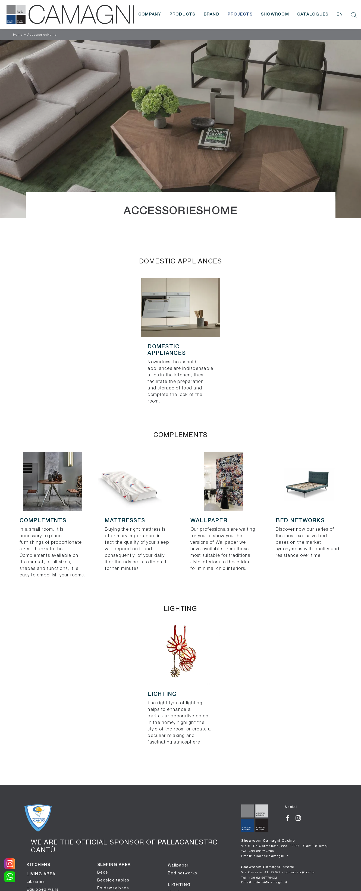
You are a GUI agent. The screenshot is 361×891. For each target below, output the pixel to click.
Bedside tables (113, 880)
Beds (102, 872)
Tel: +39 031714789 (257, 851)
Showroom (275, 14)
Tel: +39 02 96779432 (259, 877)
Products (182, 14)
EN (340, 14)
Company (149, 14)
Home (18, 34)
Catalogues (313, 14)
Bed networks (182, 873)
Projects (240, 14)
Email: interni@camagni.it (264, 882)
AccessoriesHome (42, 34)
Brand (211, 14)
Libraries (36, 881)
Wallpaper (178, 865)
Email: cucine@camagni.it (264, 856)
